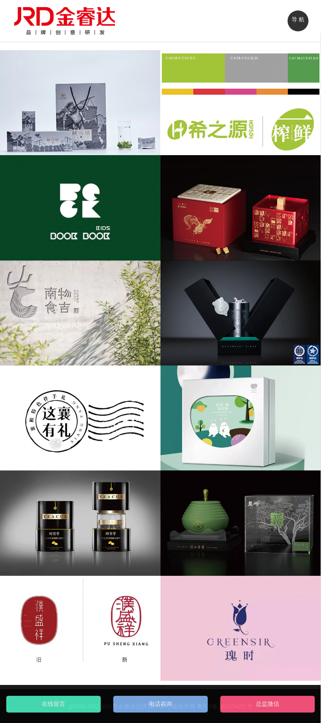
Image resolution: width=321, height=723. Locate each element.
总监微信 (267, 704)
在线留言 (53, 704)
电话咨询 (160, 704)
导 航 (298, 19)
